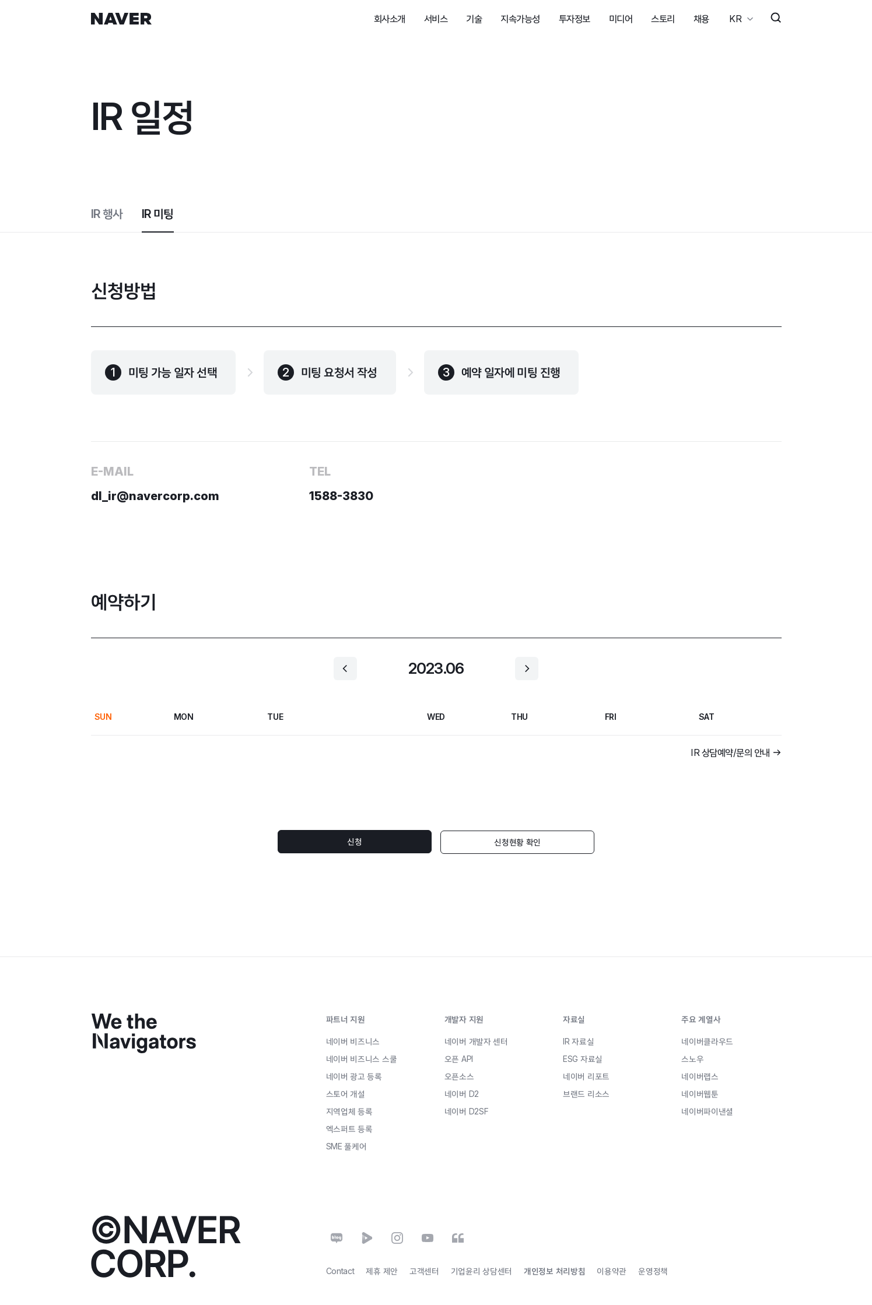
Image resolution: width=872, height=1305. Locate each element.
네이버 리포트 (586, 1076)
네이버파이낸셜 (707, 1111)
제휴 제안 (382, 1270)
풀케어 (346, 1146)
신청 (368, 841)
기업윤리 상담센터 (481, 1270)
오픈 (458, 1057)
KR (735, 18)
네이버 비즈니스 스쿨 (361, 1057)
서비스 (436, 18)
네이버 (461, 1092)
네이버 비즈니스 (353, 1040)
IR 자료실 (578, 1041)
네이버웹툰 (700, 1093)
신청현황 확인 (504, 841)
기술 (474, 18)
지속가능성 (520, 18)
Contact (340, 1270)
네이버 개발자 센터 (476, 1040)
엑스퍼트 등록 (349, 1127)
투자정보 (574, 18)
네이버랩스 (700, 1076)
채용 (701, 18)
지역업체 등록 (349, 1110)
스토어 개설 (345, 1092)
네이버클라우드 (707, 1041)
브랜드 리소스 (586, 1093)
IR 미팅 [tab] (158, 214)
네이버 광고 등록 (354, 1076)
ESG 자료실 (583, 1058)
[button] (345, 668)
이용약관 (611, 1270)
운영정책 (653, 1270)
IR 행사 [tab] (107, 214)
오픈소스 (459, 1075)
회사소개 (389, 18)
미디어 (621, 18)
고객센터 (424, 1270)
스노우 (692, 1058)
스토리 (663, 18)
